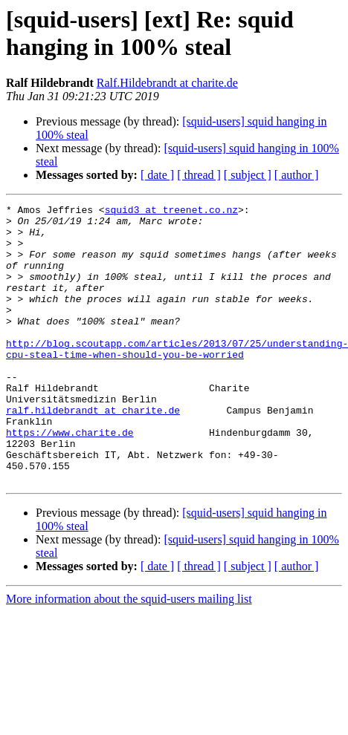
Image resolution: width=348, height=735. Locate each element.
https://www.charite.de (70, 479)
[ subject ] (247, 175)
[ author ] (296, 175)
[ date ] (157, 175)
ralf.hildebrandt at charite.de (93, 452)
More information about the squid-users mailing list (129, 654)
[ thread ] (199, 175)
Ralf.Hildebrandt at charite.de (167, 82)
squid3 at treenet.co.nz (171, 211)
